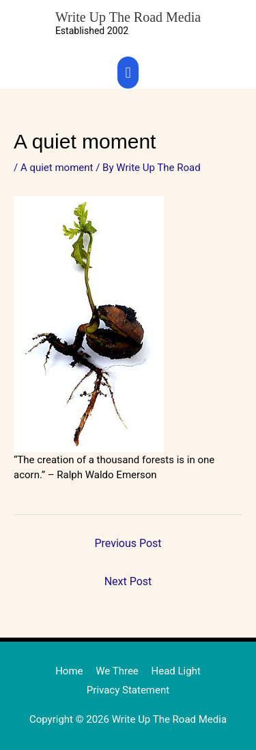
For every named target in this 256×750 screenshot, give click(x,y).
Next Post (128, 581)
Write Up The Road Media (128, 17)
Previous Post (127, 543)
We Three (117, 671)
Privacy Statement (128, 690)
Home (69, 671)
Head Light (176, 671)
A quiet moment (57, 167)
